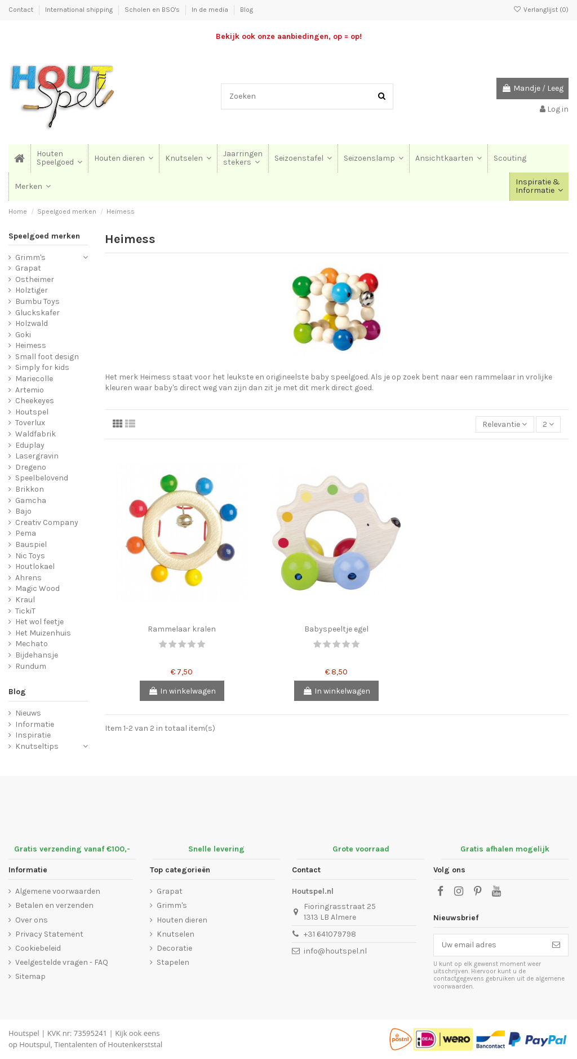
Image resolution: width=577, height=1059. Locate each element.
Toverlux (30, 422)
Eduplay (30, 445)
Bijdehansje (36, 655)
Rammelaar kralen (182, 629)
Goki (23, 334)
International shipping (79, 10)
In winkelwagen (182, 691)
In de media (211, 10)
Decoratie (174, 948)
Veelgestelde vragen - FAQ (61, 962)
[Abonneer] (556, 945)
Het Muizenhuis (43, 633)
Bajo (23, 511)
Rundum (30, 666)
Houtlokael (35, 566)
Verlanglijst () (541, 10)
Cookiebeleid (38, 948)
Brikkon (29, 489)
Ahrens (28, 578)
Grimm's (30, 257)
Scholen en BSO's (153, 10)
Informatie (34, 724)
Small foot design (47, 356)
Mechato (31, 643)
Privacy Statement (49, 934)
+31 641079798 (330, 934)
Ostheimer (34, 279)
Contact (21, 10)
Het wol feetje (39, 621)
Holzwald (31, 323)
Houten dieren (182, 920)
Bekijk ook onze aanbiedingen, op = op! (289, 36)
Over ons (31, 920)
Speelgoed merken (44, 236)
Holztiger (31, 290)
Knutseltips (37, 746)
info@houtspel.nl (335, 951)
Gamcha (30, 500)
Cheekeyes (34, 400)
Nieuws (28, 713)
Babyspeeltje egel (336, 629)
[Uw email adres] (489, 945)
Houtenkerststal (135, 1044)
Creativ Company (46, 522)
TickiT (25, 611)
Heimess (30, 345)
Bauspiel (31, 544)
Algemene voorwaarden (57, 891)
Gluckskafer (37, 312)
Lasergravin (37, 456)
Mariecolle (34, 378)
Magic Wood (37, 588)
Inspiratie (33, 735)
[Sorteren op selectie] (505, 424)
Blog (246, 10)
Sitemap (30, 976)
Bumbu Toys (37, 301)
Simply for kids (42, 367)
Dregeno (30, 467)
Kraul (25, 599)
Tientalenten (75, 1044)
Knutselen (175, 934)
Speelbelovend (41, 478)
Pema (25, 533)
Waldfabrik (35, 434)
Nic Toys (30, 556)
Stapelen (173, 962)
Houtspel (31, 412)
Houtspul (34, 1044)
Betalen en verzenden (54, 905)
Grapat (28, 268)
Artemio (29, 390)
